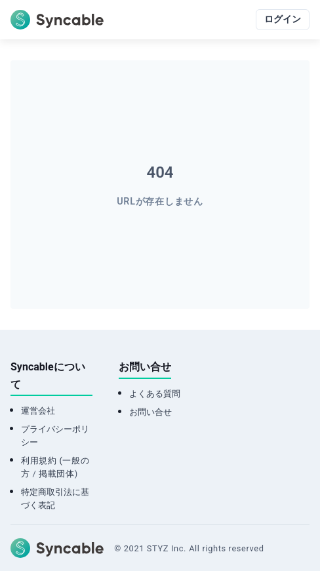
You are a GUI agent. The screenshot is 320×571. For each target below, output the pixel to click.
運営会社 (38, 411)
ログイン (282, 19)
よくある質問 (154, 394)
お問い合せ (150, 412)
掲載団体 (57, 474)
